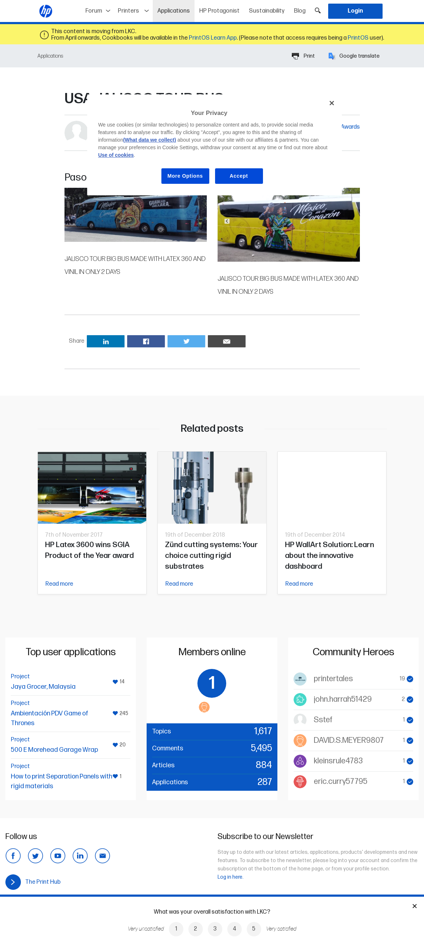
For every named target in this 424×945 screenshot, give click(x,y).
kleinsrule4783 (338, 761)
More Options (185, 176)
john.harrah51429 (343, 699)
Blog (299, 11)
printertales (333, 679)
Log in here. (231, 877)
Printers (128, 11)
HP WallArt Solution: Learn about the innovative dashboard (329, 555)
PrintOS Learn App (213, 38)
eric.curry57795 (340, 781)
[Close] (332, 103)
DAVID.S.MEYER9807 (349, 740)
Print (303, 56)
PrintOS (358, 38)
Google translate (354, 56)
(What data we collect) (149, 140)
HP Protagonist (219, 11)
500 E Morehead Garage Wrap (54, 750)
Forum (93, 11)
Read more (59, 584)
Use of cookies (116, 155)
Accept (239, 176)
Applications (176, 8)
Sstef (323, 720)
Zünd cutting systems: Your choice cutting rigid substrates (211, 555)
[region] (214, 144)
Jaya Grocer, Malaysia (43, 687)
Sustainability (267, 11)
